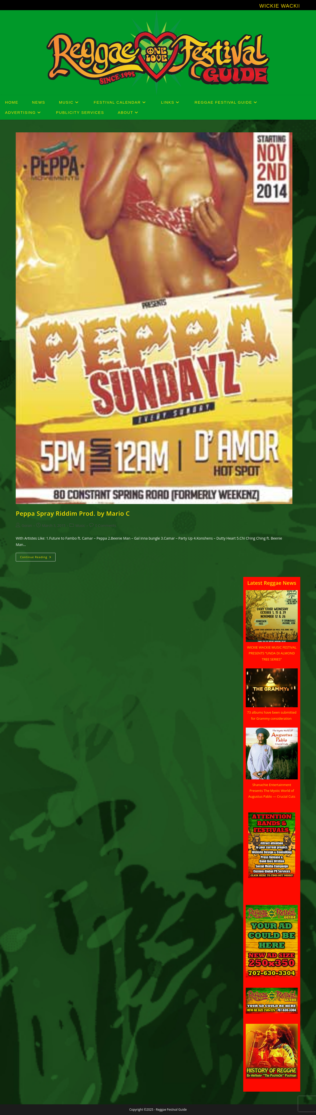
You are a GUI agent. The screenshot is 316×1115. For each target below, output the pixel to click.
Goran (27, 525)
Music (80, 525)
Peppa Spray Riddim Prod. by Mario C (73, 513)
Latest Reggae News (271, 582)
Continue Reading (38, 558)
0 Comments (105, 525)
